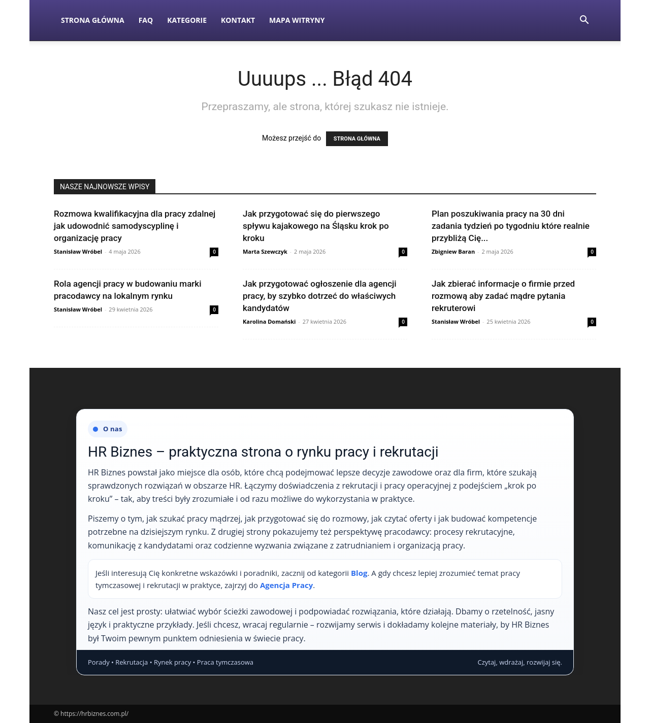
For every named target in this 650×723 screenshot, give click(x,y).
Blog (359, 573)
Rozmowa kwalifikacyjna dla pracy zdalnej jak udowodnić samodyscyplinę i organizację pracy (134, 226)
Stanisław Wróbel (78, 251)
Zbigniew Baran (453, 251)
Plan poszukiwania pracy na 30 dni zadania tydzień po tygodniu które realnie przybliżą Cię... (511, 226)
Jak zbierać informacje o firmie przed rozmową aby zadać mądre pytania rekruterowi (503, 296)
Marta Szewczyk (265, 251)
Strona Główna (92, 20)
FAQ (146, 20)
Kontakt (238, 20)
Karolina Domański (269, 321)
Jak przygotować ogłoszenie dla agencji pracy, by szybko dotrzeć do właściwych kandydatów (320, 296)
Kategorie (187, 20)
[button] (584, 21)
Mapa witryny (296, 20)
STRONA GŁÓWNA (357, 138)
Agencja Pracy (286, 585)
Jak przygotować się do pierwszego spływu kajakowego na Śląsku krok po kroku (316, 226)
